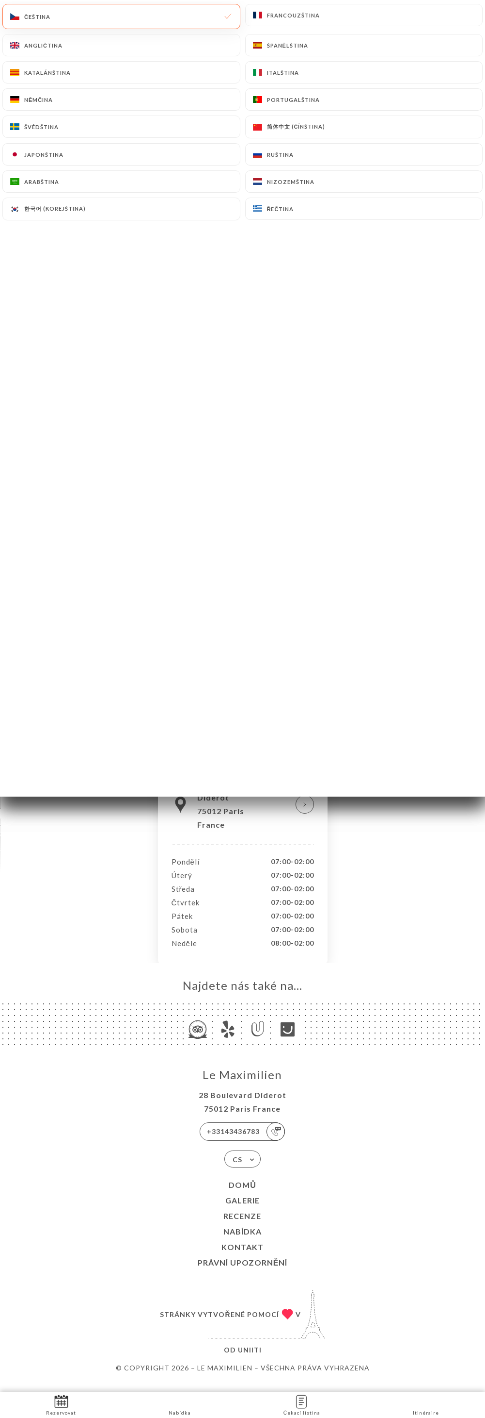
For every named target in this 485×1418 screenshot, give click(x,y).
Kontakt (242, 1257)
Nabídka (242, 1241)
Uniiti (250, 1360)
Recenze (242, 1226)
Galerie (242, 1210)
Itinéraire (426, 1404)
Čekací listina (301, 1404)
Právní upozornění (243, 1272)
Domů (242, 1195)
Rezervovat (61, 1404)
